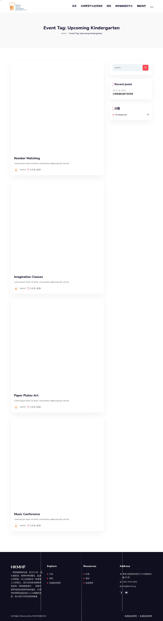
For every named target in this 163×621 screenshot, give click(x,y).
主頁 (51, 574)
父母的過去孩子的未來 (123, 94)
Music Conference (27, 514)
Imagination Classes (28, 277)
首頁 (74, 6)
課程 (109, 6)
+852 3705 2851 (130, 582)
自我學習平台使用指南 (91, 6)
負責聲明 (89, 583)
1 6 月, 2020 (35, 169)
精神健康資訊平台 (124, 6)
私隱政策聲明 (55, 583)
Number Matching (27, 158)
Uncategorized (121, 114)
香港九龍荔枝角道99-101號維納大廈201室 (137, 576)
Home (63, 33)
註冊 (87, 574)
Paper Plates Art (26, 395)
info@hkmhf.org (129, 586)
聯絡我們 (141, 6)
